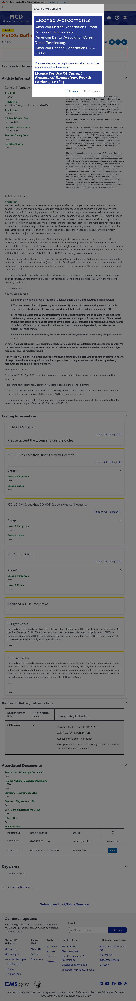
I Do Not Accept (91, 91)
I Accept (73, 91)
